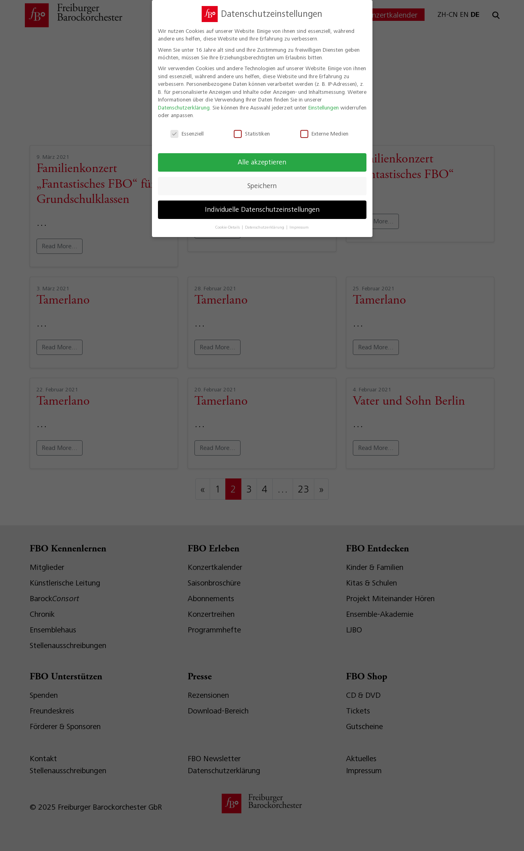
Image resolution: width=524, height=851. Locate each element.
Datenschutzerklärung (184, 102)
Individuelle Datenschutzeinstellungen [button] (262, 205)
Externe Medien (324, 129)
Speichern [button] (262, 181)
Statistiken (252, 129)
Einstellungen (323, 102)
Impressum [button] (299, 222)
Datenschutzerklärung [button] (265, 222)
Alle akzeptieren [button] (262, 157)
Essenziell (187, 129)
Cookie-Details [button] (228, 222)
